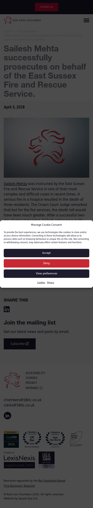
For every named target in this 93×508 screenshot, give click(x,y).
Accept (46, 253)
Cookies (41, 283)
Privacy (50, 283)
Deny (46, 263)
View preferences (46, 273)
